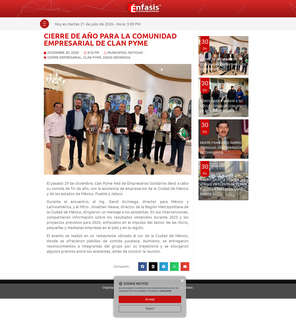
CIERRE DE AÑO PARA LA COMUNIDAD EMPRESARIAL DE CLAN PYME (223, 64)
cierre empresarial (64, 57)
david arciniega (116, 57)
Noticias (135, 53)
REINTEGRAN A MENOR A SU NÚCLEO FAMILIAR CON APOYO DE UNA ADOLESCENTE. (223, 106)
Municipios (117, 53)
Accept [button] (150, 299)
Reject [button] (150, 308)
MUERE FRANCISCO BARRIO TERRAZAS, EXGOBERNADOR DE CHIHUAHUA (221, 147)
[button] (142, 266)
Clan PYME (92, 57)
